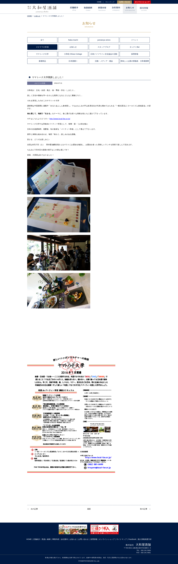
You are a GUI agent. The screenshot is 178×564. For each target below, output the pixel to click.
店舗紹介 (74, 9)
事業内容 (102, 9)
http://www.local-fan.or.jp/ (59, 119)
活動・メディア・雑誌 (104, 61)
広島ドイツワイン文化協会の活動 (103, 54)
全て (42, 40)
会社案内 (116, 9)
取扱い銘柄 (46, 539)
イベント (134, 40)
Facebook (132, 539)
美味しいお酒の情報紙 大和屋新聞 (134, 61)
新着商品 (42, 61)
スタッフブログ (104, 47)
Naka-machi (73, 40)
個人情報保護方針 (145, 539)
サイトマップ (109, 2)
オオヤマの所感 (42, 47)
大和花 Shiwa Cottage (73, 54)
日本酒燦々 (73, 61)
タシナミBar (135, 47)
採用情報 (144, 9)
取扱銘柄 (88, 9)
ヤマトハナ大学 (42, 54)
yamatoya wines (103, 40)
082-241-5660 (146, 550)
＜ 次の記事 (32, 509)
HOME (99, 2)
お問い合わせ (124, 2)
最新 (89, 509)
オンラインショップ (142, 2)
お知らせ (130, 9)
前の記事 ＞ (145, 509)
